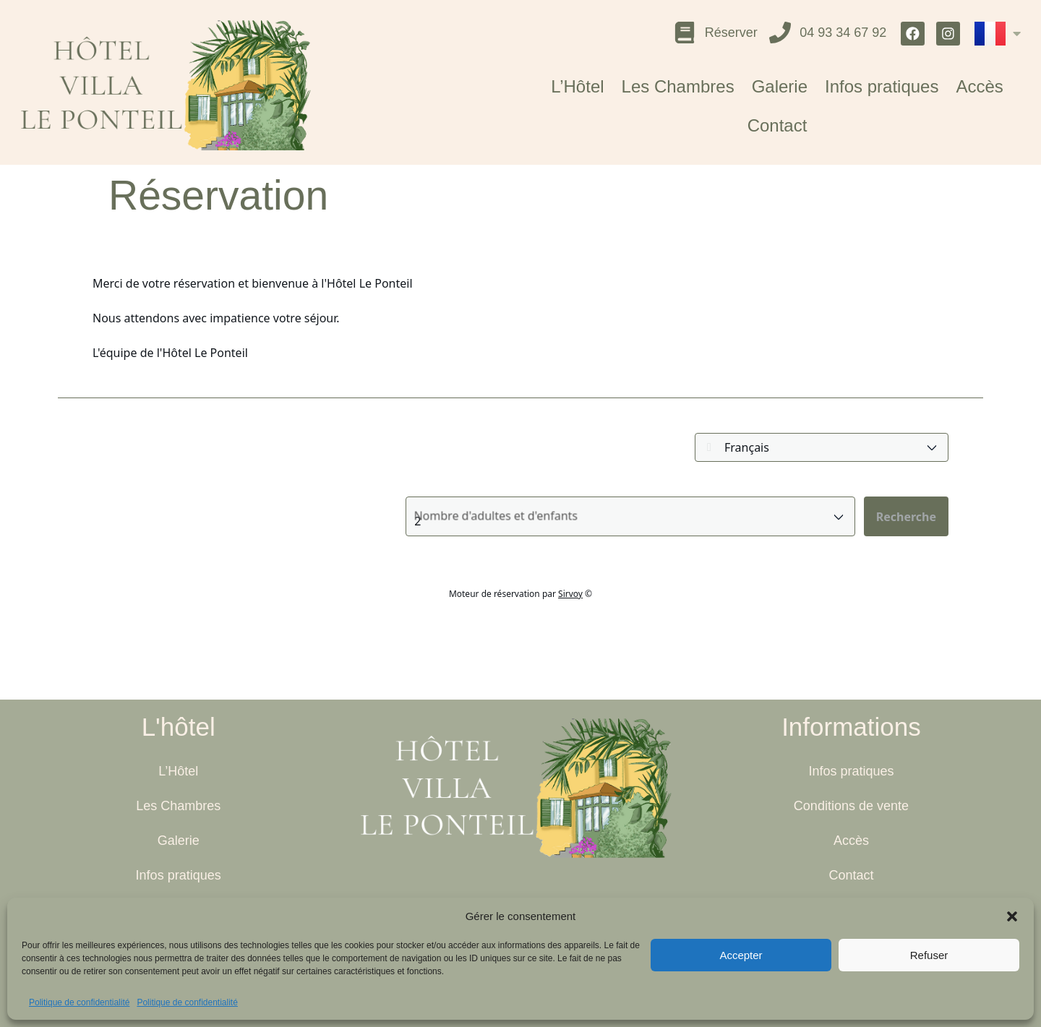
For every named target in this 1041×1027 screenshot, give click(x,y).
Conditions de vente (851, 806)
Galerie (779, 88)
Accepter (740, 955)
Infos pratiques (881, 88)
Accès (979, 88)
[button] (1012, 916)
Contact (777, 127)
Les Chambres (678, 88)
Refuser (929, 955)
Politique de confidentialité (79, 1002)
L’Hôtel (577, 88)
